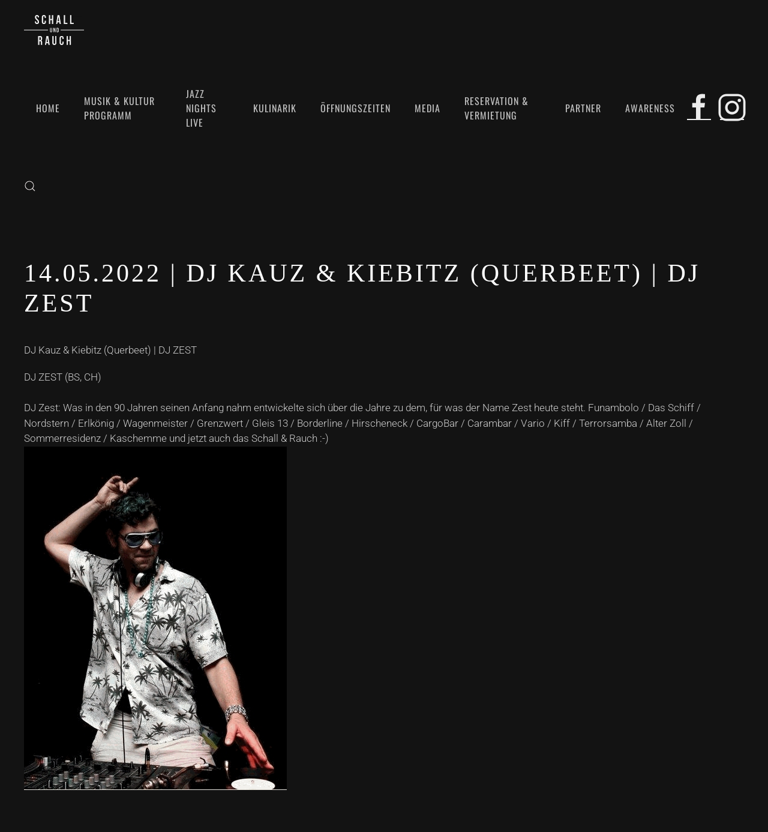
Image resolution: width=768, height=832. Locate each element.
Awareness (650, 108)
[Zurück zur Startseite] (54, 30)
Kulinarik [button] (274, 108)
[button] (30, 186)
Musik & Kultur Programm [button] (119, 108)
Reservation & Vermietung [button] (496, 108)
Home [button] (48, 108)
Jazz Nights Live (201, 108)
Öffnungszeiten (355, 108)
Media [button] (427, 108)
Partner (583, 108)
